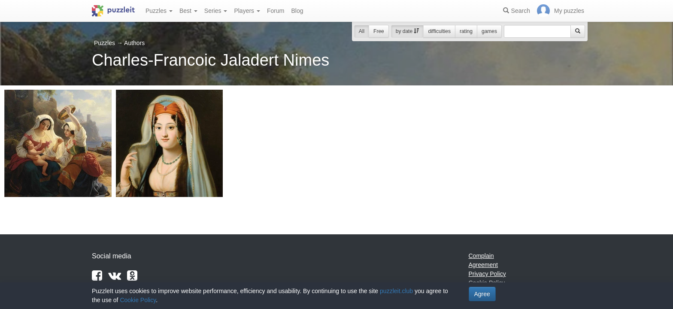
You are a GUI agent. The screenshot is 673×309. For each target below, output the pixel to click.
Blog (297, 10)
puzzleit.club (396, 291)
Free (378, 31)
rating (466, 31)
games (489, 31)
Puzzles (159, 10)
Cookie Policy (138, 300)
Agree (482, 294)
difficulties (439, 31)
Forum (275, 10)
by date (407, 31)
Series (215, 10)
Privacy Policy (487, 273)
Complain (481, 255)
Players (247, 10)
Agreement (483, 264)
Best (188, 10)
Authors (134, 42)
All (361, 31)
